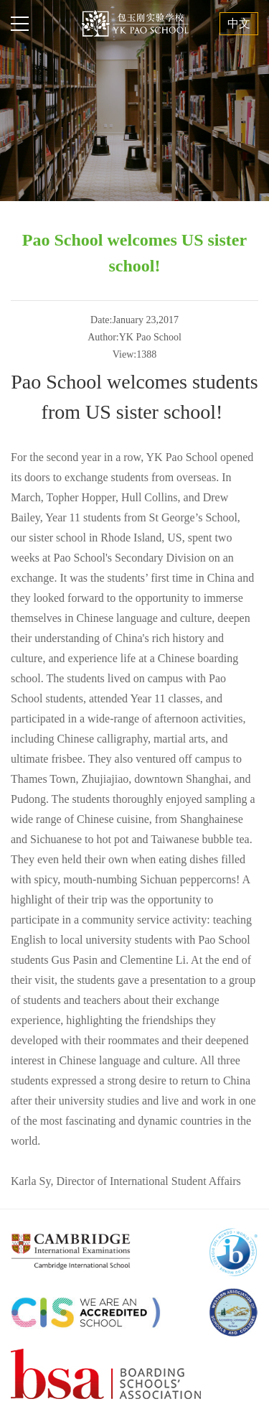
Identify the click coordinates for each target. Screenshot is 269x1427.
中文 (238, 23)
